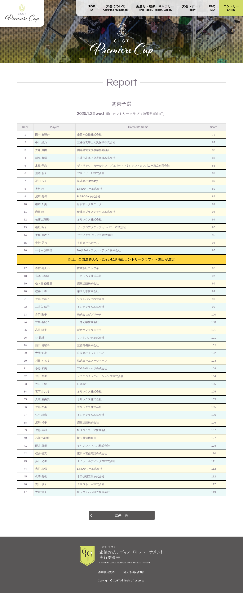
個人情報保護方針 (134, 572)
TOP (92, 8)
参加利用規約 (106, 572)
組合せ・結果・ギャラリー (155, 8)
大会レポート (191, 8)
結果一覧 (121, 515)
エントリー (231, 8)
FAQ (212, 8)
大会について (115, 8)
